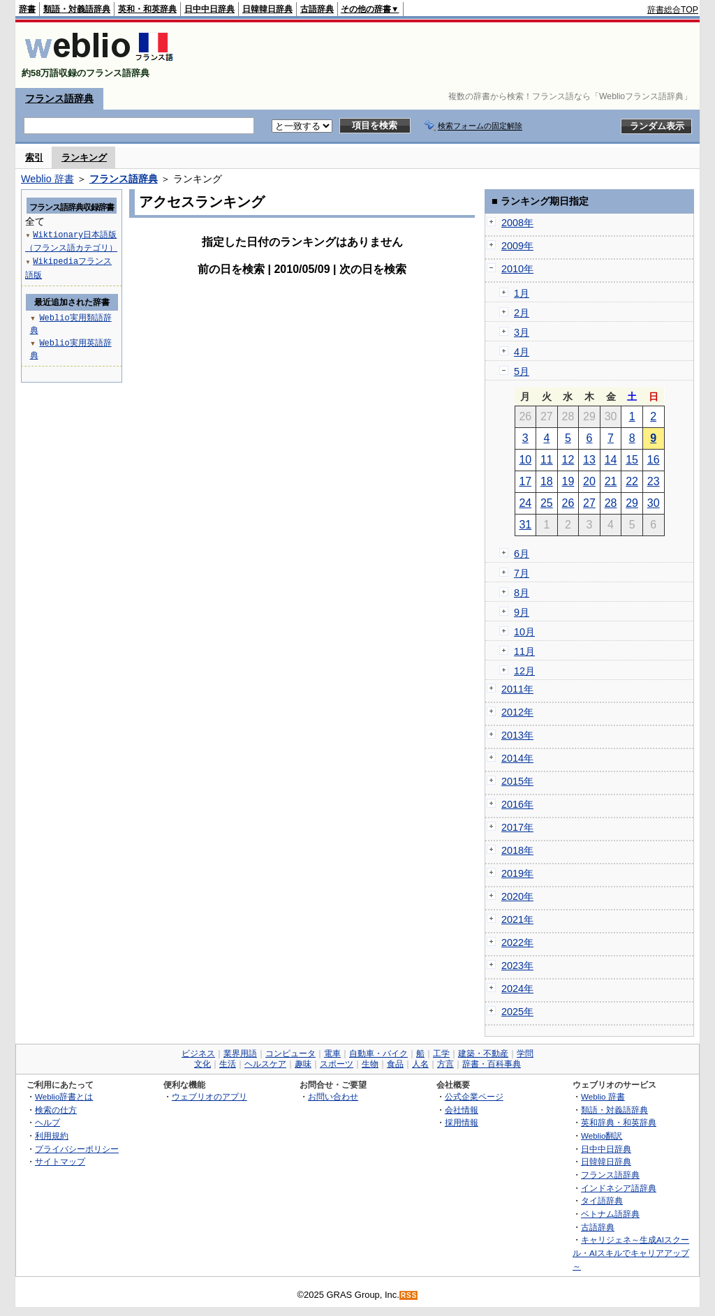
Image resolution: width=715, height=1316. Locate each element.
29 (632, 503)
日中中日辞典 (209, 9)
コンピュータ (290, 1053)
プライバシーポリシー (77, 1148)
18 (546, 481)
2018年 (517, 850)
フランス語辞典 (59, 98)
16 (653, 460)
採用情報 (461, 1122)
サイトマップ (60, 1161)
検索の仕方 (56, 1109)
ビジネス (198, 1053)
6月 (521, 553)
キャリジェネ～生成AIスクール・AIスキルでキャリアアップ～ (631, 1252)
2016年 (517, 804)
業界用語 (240, 1053)
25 (546, 503)
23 (653, 481)
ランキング (84, 157)
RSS (409, 1295)
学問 (525, 1053)
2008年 (517, 222)
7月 (521, 573)
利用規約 (51, 1135)
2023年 (517, 965)
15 (632, 460)
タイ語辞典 (602, 1200)
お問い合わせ (333, 1096)
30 (653, 503)
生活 (227, 1064)
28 (611, 503)
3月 (521, 332)
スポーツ (336, 1064)
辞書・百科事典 (491, 1064)
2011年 (517, 689)
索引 (34, 157)
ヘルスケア (265, 1064)
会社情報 (461, 1109)
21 (611, 481)
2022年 (517, 942)
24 (525, 503)
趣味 (303, 1064)
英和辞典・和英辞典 (618, 1122)
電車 (332, 1053)
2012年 (517, 712)
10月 (524, 631)
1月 (521, 293)
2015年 (517, 781)
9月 (521, 612)
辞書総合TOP (672, 10)
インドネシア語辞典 (618, 1187)
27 (589, 503)
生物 (370, 1064)
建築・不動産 (483, 1053)
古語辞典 (317, 9)
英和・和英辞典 (147, 9)
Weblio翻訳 (601, 1135)
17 (525, 481)
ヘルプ (47, 1122)
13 (589, 460)
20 (589, 481)
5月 (521, 371)
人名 (420, 1064)
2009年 (517, 245)
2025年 (517, 1011)
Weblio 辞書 (47, 178)
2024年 (517, 988)
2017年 (517, 827)
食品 (395, 1064)
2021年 (517, 919)
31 (525, 525)
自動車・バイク (378, 1053)
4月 (521, 351)
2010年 (517, 268)
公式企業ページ (474, 1096)
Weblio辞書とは (64, 1096)
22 (632, 481)
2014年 (517, 758)
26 (568, 503)
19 (568, 481)
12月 (524, 671)
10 (525, 460)
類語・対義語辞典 (76, 9)
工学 (441, 1053)
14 (611, 460)
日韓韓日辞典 (267, 9)
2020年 (517, 896)
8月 (521, 592)
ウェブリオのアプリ (209, 1096)
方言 (445, 1064)
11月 (524, 651)
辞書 (27, 9)
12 (568, 460)
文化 (202, 1064)
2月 (521, 312)
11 (546, 460)
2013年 (517, 735)
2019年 (517, 873)
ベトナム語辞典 (610, 1213)
